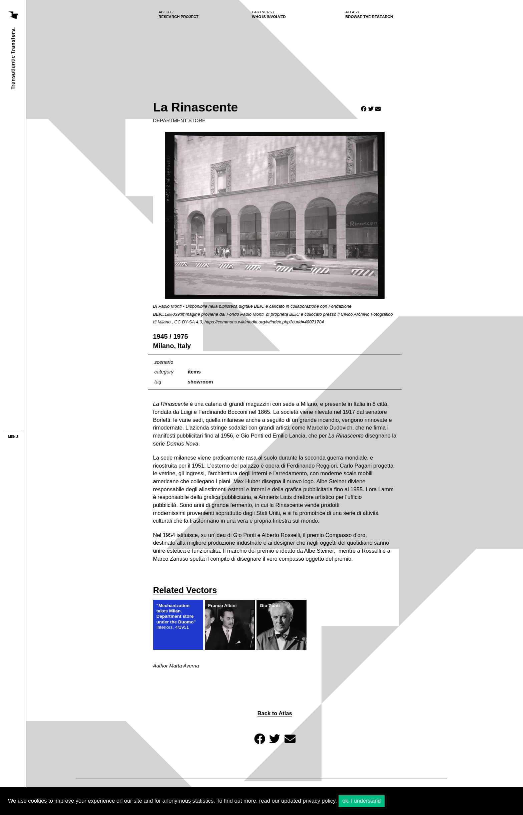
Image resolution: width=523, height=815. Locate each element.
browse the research (369, 14)
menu (13, 437)
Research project (179, 14)
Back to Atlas (274, 713)
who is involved (269, 14)
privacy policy (319, 801)
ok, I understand (362, 801)
